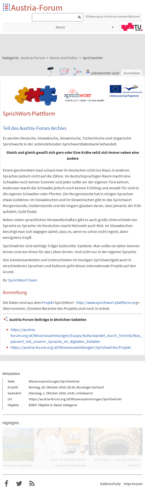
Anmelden (131, 72)
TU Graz (132, 27)
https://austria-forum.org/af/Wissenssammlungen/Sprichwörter (75, 399)
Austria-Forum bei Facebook (6, 484)
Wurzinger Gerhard (90, 387)
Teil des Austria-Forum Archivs (34, 128)
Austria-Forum (37, 7)
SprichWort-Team (22, 280)
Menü (60, 27)
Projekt (48, 302)
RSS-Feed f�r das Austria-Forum (32, 484)
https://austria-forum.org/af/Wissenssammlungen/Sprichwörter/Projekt (71, 347)
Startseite (6, 7)
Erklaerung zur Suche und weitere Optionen (113, 16)
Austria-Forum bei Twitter (19, 484)
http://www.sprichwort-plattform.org (106, 302)
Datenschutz (110, 483)
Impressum (133, 483)
